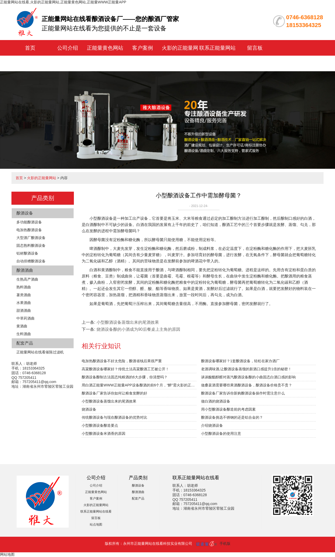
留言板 (255, 48)
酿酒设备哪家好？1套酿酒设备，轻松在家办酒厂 (240, 361)
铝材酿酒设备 (27, 253)
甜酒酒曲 (23, 310)
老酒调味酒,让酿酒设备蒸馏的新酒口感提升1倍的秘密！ (246, 369)
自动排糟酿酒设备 (31, 261)
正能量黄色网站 (105, 48)
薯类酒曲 (23, 295)
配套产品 (24, 343)
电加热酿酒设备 (29, 230)
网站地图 (7, 554)
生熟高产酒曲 (27, 279)
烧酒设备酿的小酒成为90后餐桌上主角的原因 (138, 329)
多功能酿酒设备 (29, 222)
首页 (30, 48)
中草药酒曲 (25, 318)
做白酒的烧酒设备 (215, 401)
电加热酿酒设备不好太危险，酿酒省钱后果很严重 (122, 361)
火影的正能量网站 (41, 178)
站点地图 (96, 524)
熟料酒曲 (23, 287)
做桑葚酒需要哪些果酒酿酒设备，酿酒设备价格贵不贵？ (246, 385)
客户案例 (142, 48)
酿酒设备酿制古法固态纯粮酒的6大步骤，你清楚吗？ (125, 377)
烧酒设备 (89, 409)
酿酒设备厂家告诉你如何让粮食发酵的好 (114, 393)
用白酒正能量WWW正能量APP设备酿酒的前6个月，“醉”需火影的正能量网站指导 (139, 385)
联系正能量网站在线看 (96, 511)
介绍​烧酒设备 (212, 425)
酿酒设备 (24, 213)
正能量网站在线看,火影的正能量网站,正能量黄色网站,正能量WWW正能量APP (63, 2)
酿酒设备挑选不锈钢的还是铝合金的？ (232, 417)
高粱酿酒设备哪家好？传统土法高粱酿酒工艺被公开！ (125, 369)
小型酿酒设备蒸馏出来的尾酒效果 (127, 322)
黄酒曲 (21, 326)
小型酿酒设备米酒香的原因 (103, 433)
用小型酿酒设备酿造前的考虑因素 (228, 409)
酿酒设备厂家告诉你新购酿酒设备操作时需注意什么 (243, 393)
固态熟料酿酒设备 (31, 245)
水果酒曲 (23, 303)
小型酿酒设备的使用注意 (221, 433)
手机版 (225, 543)
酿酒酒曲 (24, 270)
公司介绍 (67, 48)
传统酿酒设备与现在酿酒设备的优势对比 (114, 417)
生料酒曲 (23, 334)
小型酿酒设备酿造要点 (100, 425)
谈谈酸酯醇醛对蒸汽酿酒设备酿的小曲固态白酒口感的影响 (248, 377)
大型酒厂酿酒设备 (31, 238)
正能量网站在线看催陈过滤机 (40, 352)
